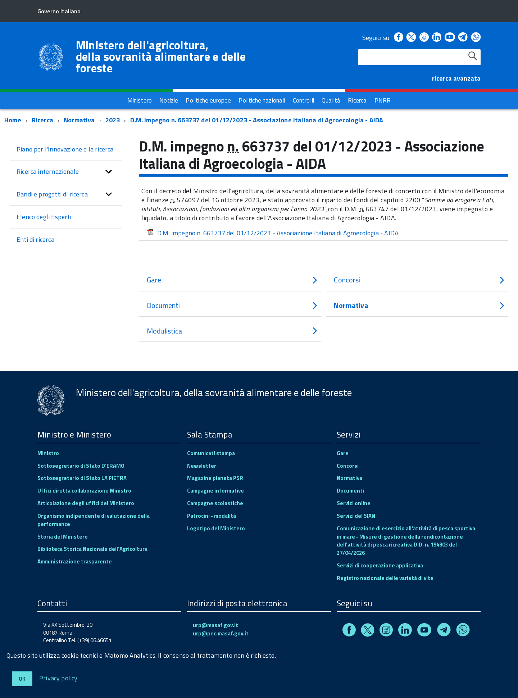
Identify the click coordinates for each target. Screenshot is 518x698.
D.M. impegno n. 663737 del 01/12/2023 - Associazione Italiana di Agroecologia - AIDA (256, 120)
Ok (22, 679)
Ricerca (42, 120)
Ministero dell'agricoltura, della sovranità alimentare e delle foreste (161, 56)
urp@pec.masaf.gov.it (221, 633)
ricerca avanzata (456, 78)
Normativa (79, 120)
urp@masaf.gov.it (215, 625)
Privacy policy (58, 678)
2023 (112, 120)
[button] (109, 171)
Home (12, 120)
